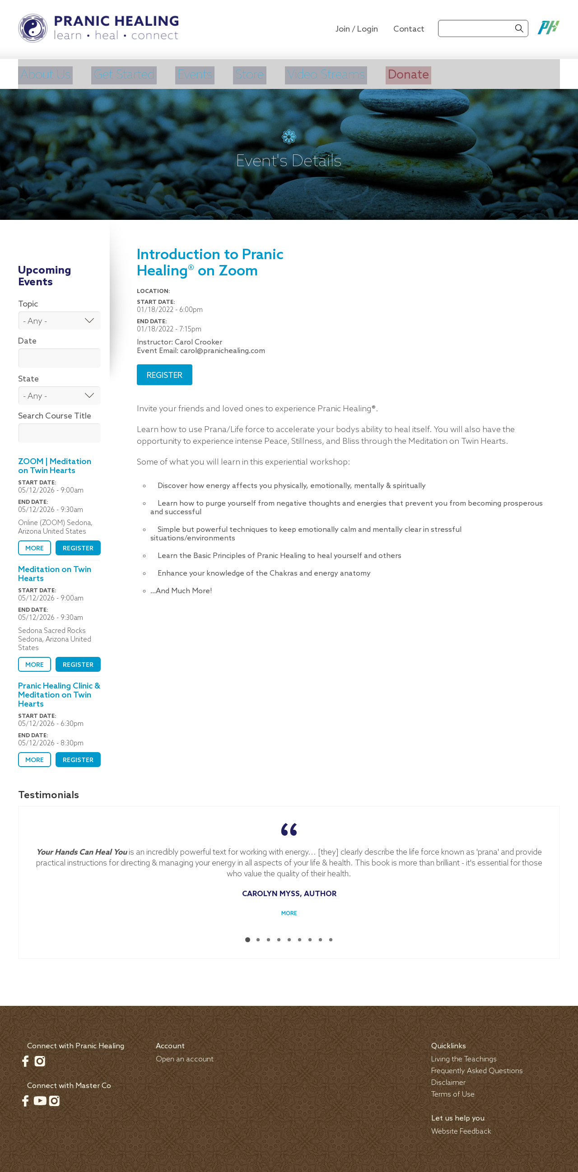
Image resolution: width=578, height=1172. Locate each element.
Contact (408, 29)
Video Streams (363, 74)
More (34, 547)
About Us (47, 74)
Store (277, 74)
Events (216, 74)
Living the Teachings (464, 1057)
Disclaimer (448, 1081)
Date (27, 339)
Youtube (40, 1099)
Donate (455, 74)
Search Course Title (54, 414)
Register (78, 547)
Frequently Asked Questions (477, 1069)
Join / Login (357, 29)
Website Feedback (461, 1129)
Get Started (136, 74)
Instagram (40, 1059)
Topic (28, 302)
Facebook (25, 1059)
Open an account (185, 1057)
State (28, 377)
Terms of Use (453, 1092)
